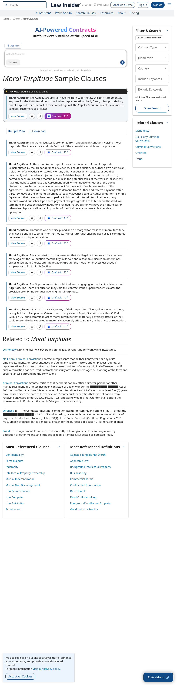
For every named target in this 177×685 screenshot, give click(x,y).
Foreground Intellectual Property (90, 503)
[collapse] (165, 47)
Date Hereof (77, 491)
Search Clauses (86, 13)
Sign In (143, 4)
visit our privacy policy (46, 668)
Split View (16, 131)
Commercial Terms (81, 479)
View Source (18, 116)
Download (37, 131)
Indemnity (12, 466)
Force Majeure (14, 461)
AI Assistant (43, 13)
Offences (8, 410)
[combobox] (24, 4)
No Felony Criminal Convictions (22, 359)
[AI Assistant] (158, 677)
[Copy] (39, 116)
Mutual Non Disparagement (23, 485)
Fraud (6, 431)
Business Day (78, 473)
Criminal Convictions (15, 383)
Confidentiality (15, 454)
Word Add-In (63, 13)
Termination (13, 509)
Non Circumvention (17, 491)
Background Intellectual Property (90, 466)
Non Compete (14, 497)
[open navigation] (169, 5)
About (121, 13)
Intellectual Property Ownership (25, 473)
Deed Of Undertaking (83, 497)
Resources (106, 13)
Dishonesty (9, 349)
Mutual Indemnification (20, 479)
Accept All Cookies (20, 676)
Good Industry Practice (84, 509)
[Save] (32, 116)
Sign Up (157, 4)
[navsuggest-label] (24, 4)
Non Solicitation (15, 503)
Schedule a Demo (123, 4)
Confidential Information (85, 485)
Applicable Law (79, 461)
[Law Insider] (79, 5)
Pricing (134, 13)
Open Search (152, 108)
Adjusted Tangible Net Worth (88, 454)
